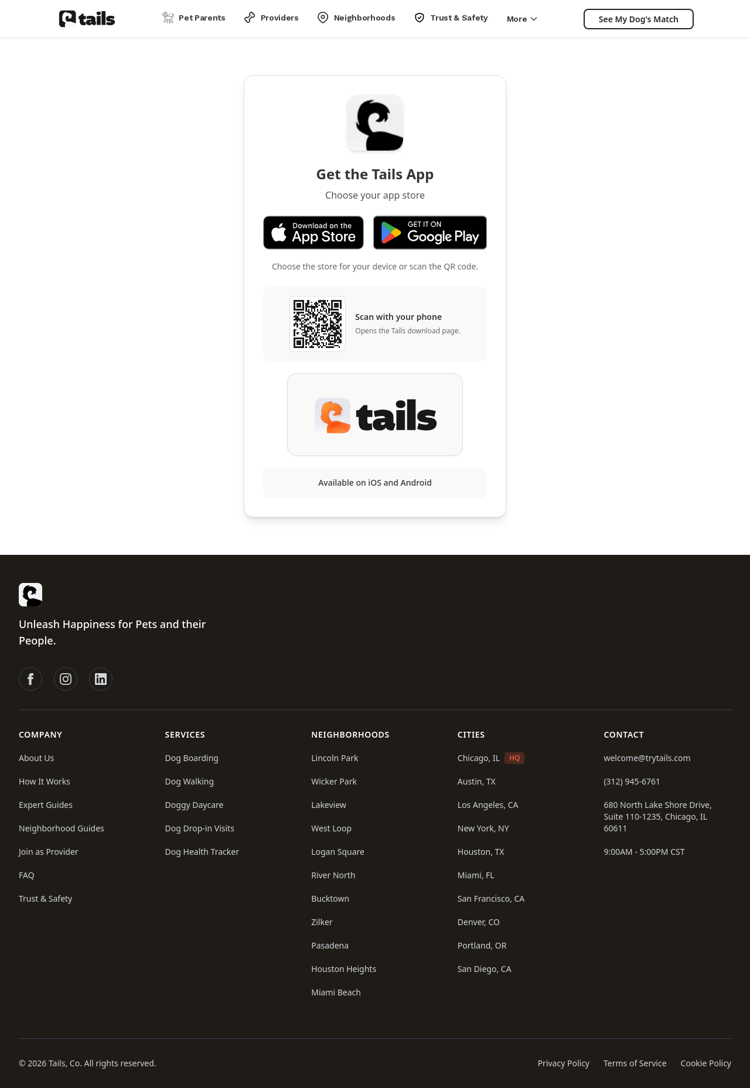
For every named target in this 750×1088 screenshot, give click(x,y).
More (523, 18)
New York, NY (483, 828)
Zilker (321, 921)
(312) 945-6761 (632, 781)
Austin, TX (477, 781)
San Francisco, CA (491, 898)
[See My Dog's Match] (639, 19)
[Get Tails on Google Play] (430, 232)
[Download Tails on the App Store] (313, 232)
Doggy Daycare (194, 804)
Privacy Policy (563, 1063)
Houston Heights (343, 968)
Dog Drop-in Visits (199, 828)
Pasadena (330, 945)
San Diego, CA (485, 968)
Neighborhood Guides (61, 828)
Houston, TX (481, 851)
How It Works (44, 781)
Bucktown (330, 898)
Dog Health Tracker (202, 851)
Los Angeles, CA (488, 804)
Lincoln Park (334, 757)
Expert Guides (46, 804)
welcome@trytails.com (647, 757)
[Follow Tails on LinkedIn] (100, 679)
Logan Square (337, 851)
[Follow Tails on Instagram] (65, 679)
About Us (36, 757)
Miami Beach (336, 992)
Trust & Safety (45, 898)
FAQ (27, 875)
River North (333, 875)
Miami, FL (476, 875)
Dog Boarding (192, 757)
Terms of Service (635, 1063)
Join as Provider (49, 851)
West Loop (331, 828)
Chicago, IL (479, 757)
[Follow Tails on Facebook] (30, 679)
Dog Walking (189, 781)
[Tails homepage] (87, 18)
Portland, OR (482, 945)
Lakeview (328, 804)
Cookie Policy (706, 1063)
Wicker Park (334, 781)
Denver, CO (479, 921)
